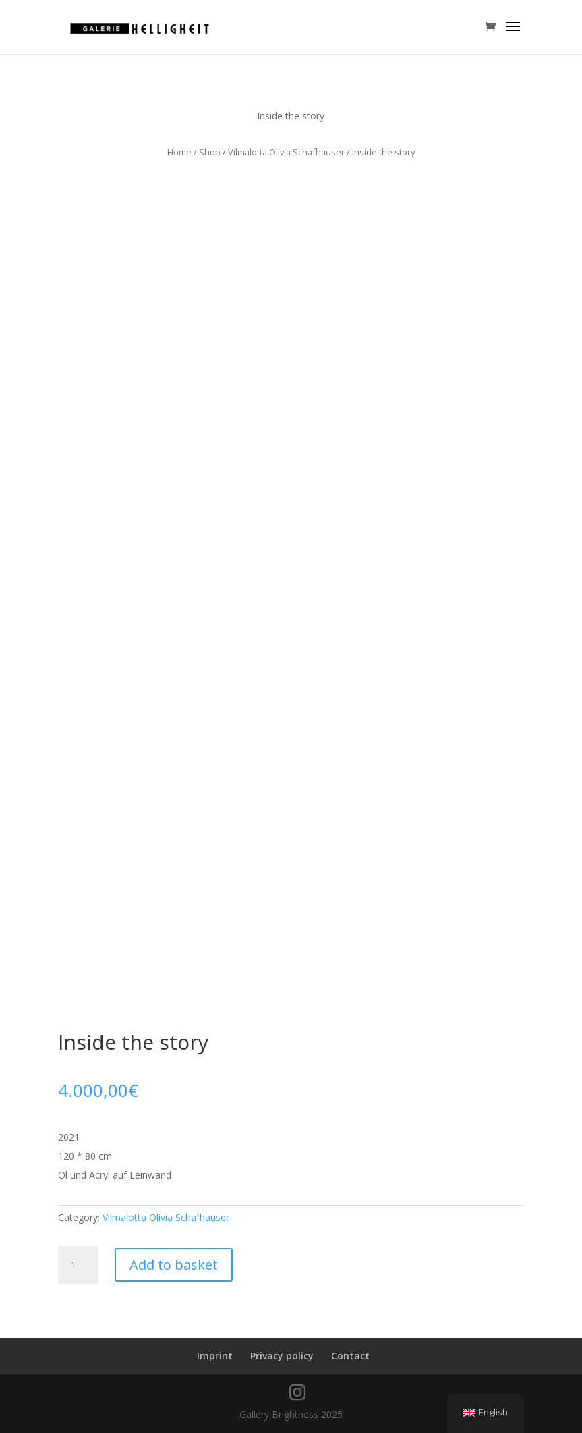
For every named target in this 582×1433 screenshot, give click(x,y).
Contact (350, 1355)
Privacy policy (282, 1355)
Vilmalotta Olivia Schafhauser (286, 152)
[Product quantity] (78, 1265)
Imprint (215, 1355)
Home (179, 152)
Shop (210, 152)
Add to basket (173, 1264)
